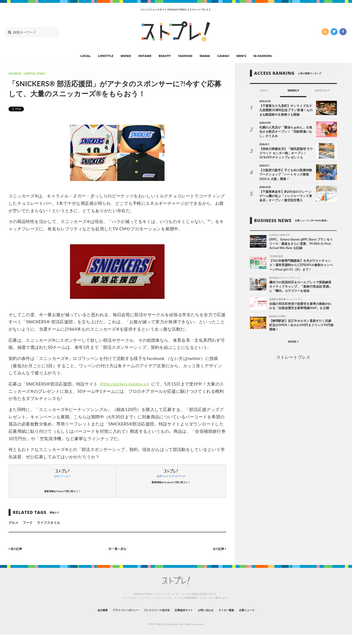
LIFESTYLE (105, 56)
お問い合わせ (213, 610)
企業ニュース (265, 610)
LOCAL (85, 56)
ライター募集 (239, 610)
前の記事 (16, 549)
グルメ (13, 523)
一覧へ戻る (117, 549)
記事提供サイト (185, 610)
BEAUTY (165, 56)
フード (28, 523)
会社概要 (83, 610)
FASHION (185, 56)
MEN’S (241, 56)
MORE (293, 344)
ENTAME (144, 56)
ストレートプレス (293, 359)
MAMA (205, 56)
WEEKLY (293, 90)
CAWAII (223, 56)
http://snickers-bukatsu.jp (127, 383)
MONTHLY (322, 90)
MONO (126, 56)
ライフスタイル (48, 523)
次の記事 (218, 549)
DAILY (264, 90)
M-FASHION (262, 56)
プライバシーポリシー (113, 610)
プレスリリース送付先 (152, 610)
